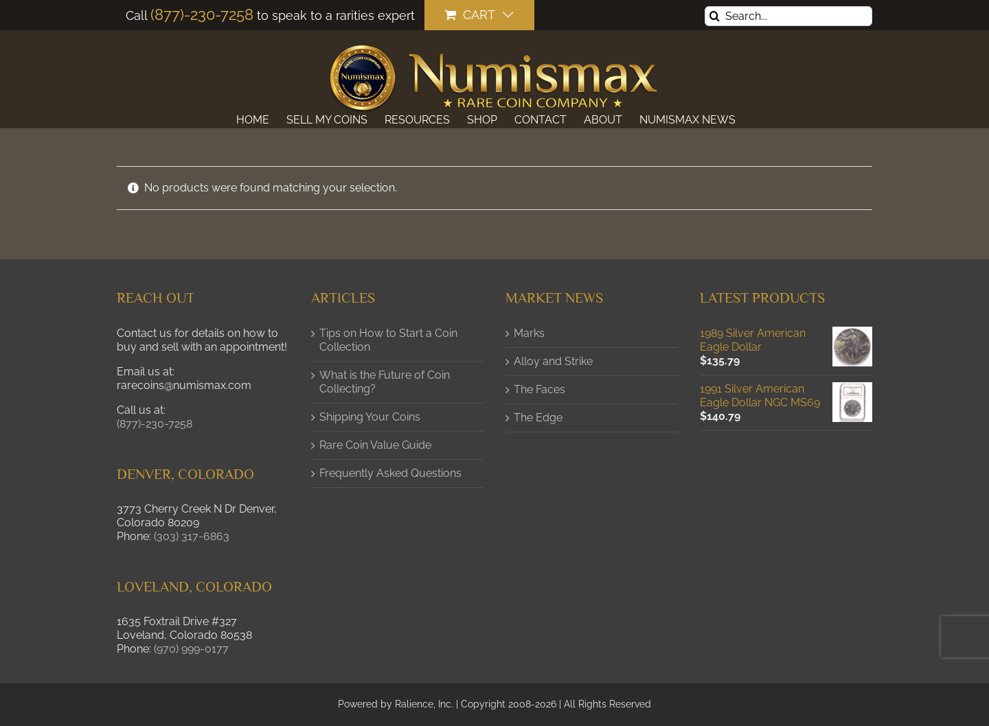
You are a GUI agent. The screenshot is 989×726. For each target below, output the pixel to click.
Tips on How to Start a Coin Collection (388, 340)
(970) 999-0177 (191, 648)
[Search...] (788, 16)
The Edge (538, 417)
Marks (529, 333)
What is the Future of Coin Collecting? (384, 381)
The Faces (539, 389)
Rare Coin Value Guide (375, 445)
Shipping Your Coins (369, 416)
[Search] (715, 16)
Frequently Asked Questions (390, 473)
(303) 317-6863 (191, 536)
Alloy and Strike (553, 361)
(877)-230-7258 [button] (154, 423)
